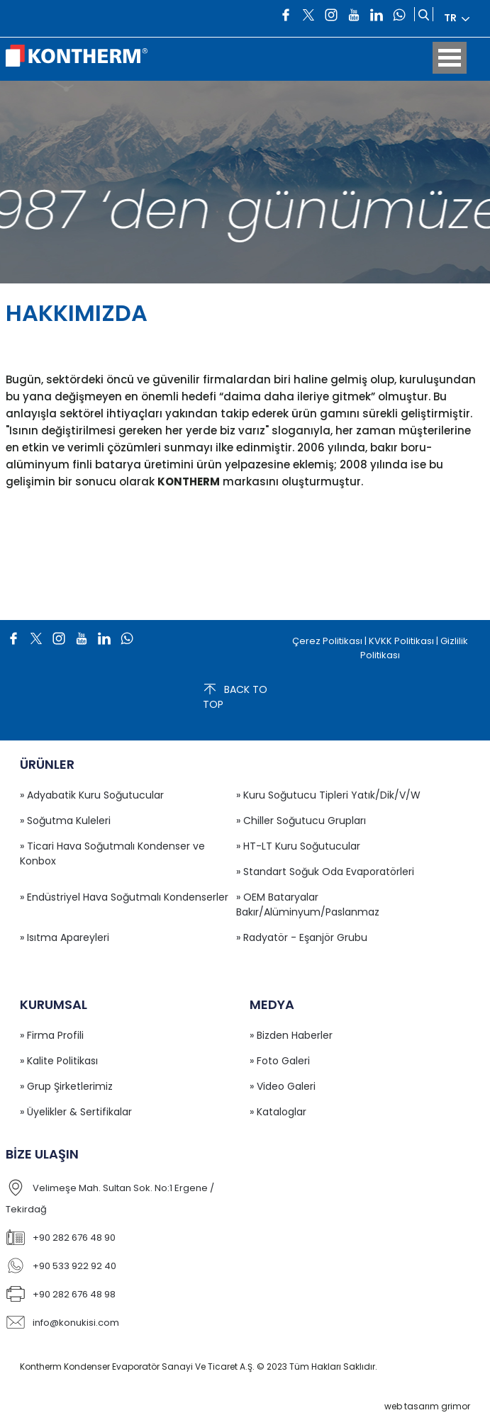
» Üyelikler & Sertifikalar (76, 1112)
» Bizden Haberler (291, 1035)
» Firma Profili (52, 1035)
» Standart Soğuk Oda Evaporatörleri (325, 871)
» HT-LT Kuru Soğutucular (298, 846)
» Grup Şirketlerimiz (66, 1086)
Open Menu (450, 58)
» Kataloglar (278, 1112)
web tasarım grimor (427, 1406)
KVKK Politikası (401, 641)
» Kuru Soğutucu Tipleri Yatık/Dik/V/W (328, 795)
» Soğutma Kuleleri (65, 820)
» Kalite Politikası (59, 1061)
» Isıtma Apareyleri (64, 937)
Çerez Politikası (327, 641)
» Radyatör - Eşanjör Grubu (301, 937)
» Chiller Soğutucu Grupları (301, 820)
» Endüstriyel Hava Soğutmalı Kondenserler (124, 897)
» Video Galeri (283, 1086)
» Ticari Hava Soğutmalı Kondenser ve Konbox (112, 853)
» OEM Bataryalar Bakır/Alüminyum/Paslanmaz (307, 904)
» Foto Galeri (280, 1061)
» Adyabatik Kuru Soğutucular (92, 795)
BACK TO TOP (235, 696)
